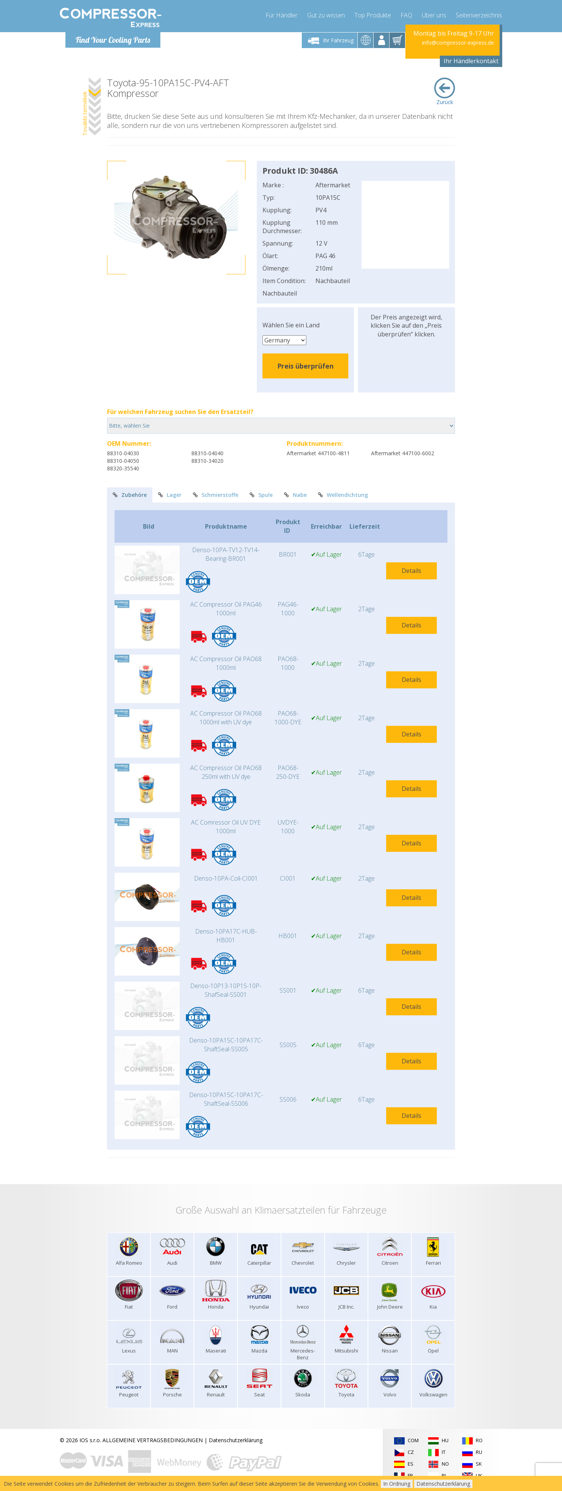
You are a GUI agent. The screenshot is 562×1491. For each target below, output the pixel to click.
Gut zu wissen (326, 15)
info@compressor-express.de (458, 42)
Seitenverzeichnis (479, 15)
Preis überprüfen (305, 365)
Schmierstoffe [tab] (215, 494)
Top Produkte (372, 15)
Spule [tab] (261, 494)
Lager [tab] (170, 494)
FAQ (406, 15)
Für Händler (281, 15)
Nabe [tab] (295, 494)
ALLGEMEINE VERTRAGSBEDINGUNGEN (152, 1440)
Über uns (434, 15)
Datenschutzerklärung (235, 1440)
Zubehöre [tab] (130, 494)
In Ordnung (396, 1483)
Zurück (444, 92)
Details (411, 571)
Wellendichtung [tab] (343, 494)
